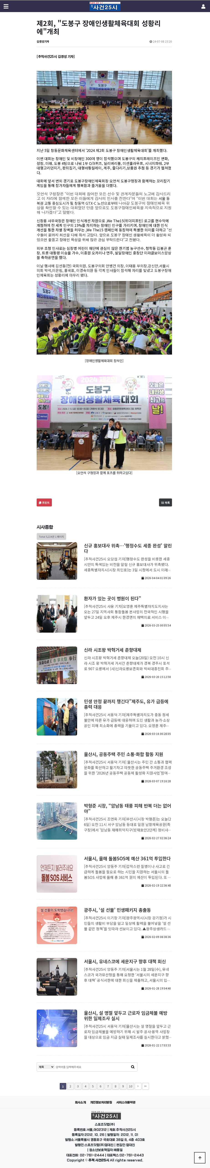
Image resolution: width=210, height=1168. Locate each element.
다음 (138, 1079)
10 (130, 1079)
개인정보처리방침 (101, 1095)
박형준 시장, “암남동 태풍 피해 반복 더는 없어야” (127, 801)
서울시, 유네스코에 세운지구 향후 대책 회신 (125, 954)
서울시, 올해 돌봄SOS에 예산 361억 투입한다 (127, 851)
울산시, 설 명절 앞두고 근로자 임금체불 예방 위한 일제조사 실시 (125, 1008)
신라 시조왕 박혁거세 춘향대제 (112, 642)
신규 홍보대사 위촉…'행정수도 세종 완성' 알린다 (128, 541)
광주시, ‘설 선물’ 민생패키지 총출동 (117, 903)
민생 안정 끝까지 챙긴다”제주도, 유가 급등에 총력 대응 (126, 697)
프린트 (44, 495)
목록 (165, 495)
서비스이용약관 (125, 1095)
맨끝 (145, 1079)
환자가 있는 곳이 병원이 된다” (112, 591)
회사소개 (80, 1095)
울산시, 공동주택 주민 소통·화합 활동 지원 (123, 747)
